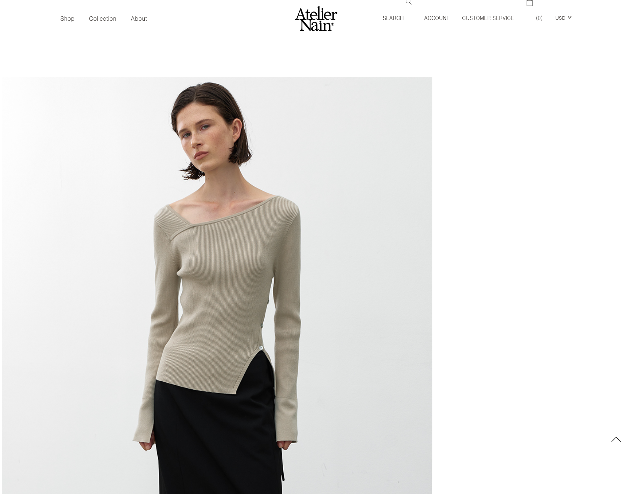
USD (560, 17)
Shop (67, 18)
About (139, 18)
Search (397, 11)
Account (436, 18)
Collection (103, 18)
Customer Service (488, 18)
